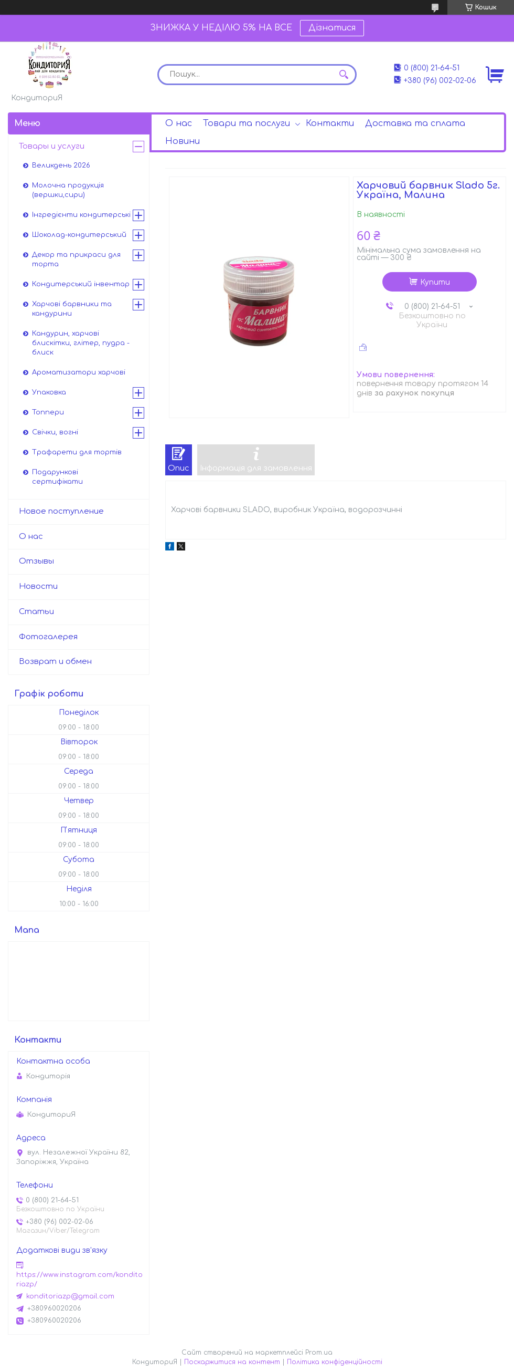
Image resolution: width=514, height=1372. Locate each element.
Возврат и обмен (55, 661)
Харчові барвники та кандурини (72, 308)
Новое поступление (61, 511)
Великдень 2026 (61, 165)
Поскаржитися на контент (232, 1362)
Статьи (36, 611)
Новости (38, 586)
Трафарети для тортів (77, 452)
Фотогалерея (48, 636)
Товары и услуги (51, 146)
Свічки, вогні (55, 432)
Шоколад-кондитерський (79, 234)
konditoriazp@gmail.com (70, 1296)
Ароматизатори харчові (78, 372)
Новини (182, 141)
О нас (178, 123)
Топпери (48, 412)
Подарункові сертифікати (57, 477)
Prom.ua (319, 1352)
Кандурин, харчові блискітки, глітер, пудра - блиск (81, 343)
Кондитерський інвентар (81, 284)
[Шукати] (343, 74)
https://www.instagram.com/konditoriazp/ (79, 1279)
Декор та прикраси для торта (76, 259)
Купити (435, 282)
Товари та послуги (246, 123)
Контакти (330, 123)
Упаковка (49, 392)
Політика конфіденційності (334, 1362)
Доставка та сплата (415, 123)
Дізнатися (332, 28)
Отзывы (36, 561)
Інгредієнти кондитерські (81, 215)
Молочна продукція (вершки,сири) (68, 190)
